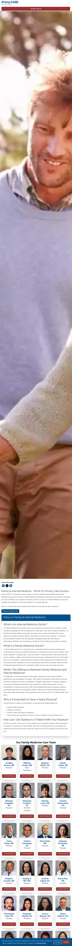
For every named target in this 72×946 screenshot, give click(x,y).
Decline (57, 942)
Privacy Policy (41, 943)
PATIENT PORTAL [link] (36, 9)
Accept (65, 942)
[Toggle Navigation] (68, 3)
